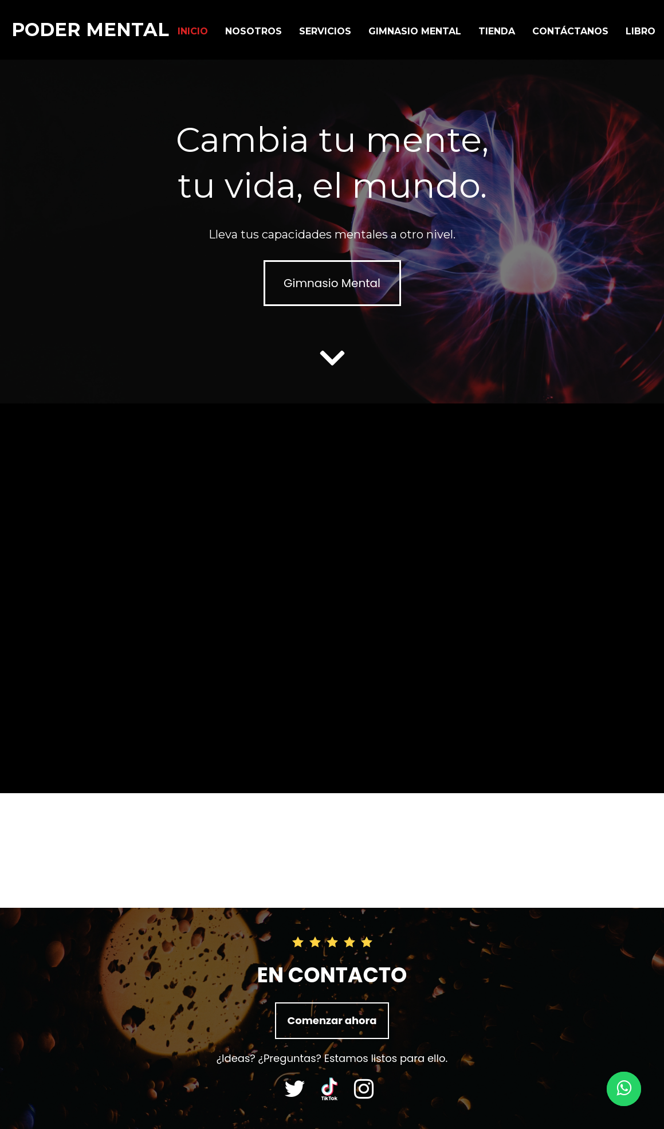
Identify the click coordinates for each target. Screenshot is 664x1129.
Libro (640, 31)
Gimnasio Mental (414, 31)
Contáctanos (570, 31)
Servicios (325, 31)
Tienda (496, 31)
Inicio (193, 31)
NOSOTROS (253, 31)
